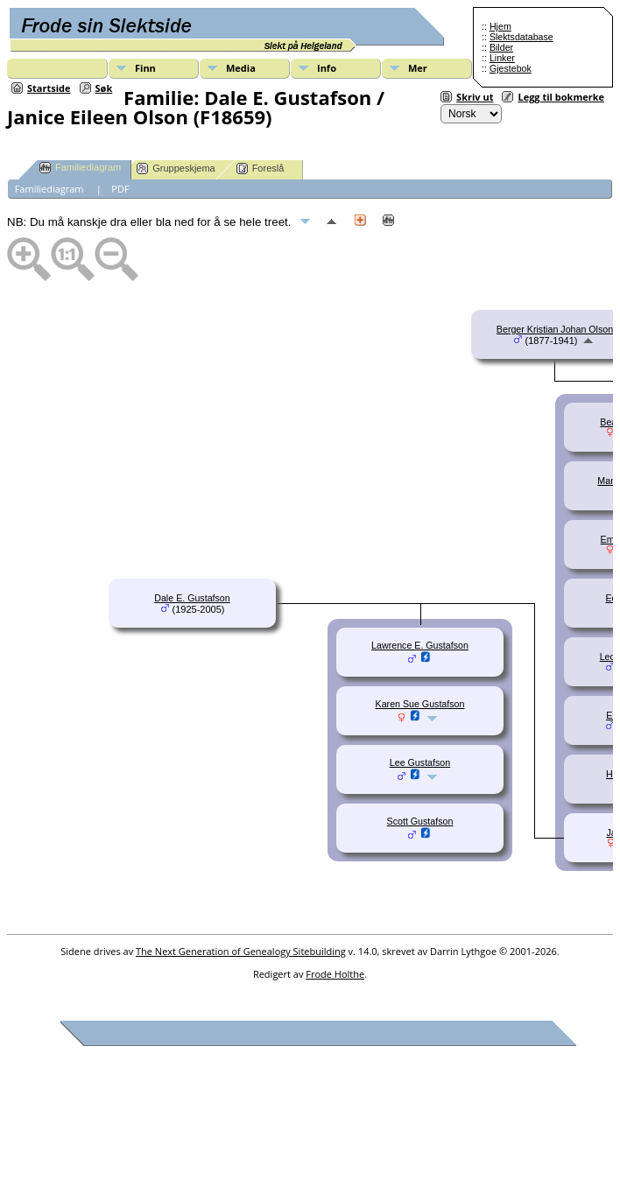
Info (326, 67)
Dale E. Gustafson (191, 598)
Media (241, 67)
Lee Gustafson (420, 762)
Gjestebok (511, 68)
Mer (417, 67)
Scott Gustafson (420, 821)
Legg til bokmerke (561, 96)
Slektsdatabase (521, 37)
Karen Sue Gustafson (420, 704)
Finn (145, 67)
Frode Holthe (335, 973)
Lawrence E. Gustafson (420, 645)
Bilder (501, 47)
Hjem (500, 26)
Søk (104, 88)
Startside (49, 88)
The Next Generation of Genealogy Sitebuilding (241, 951)
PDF (120, 188)
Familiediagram (80, 167)
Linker (502, 58)
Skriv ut (474, 96)
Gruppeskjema (176, 168)
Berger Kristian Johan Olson (555, 329)
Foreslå (260, 168)
